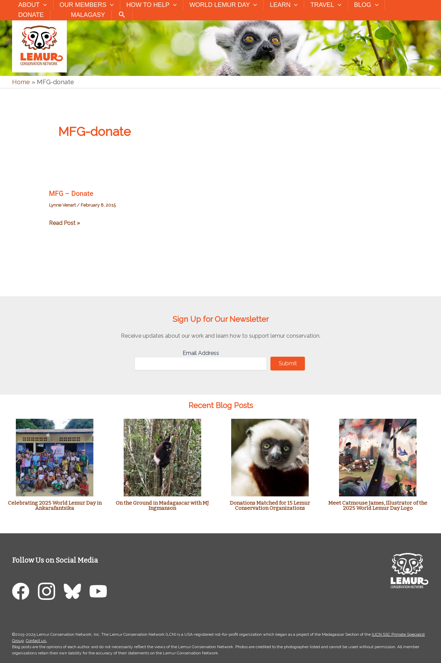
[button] (43, 5)
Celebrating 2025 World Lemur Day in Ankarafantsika (55, 505)
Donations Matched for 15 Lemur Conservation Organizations (270, 505)
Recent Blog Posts (220, 405)
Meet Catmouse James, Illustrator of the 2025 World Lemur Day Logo (377, 505)
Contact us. (36, 640)
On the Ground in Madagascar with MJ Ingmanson (162, 505)
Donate (31, 14)
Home (21, 82)
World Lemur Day (223, 5)
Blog (366, 5)
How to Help (151, 5)
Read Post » (64, 223)
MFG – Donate (71, 193)
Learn (284, 5)
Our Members (87, 5)
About (32, 5)
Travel (325, 5)
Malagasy (88, 14)
